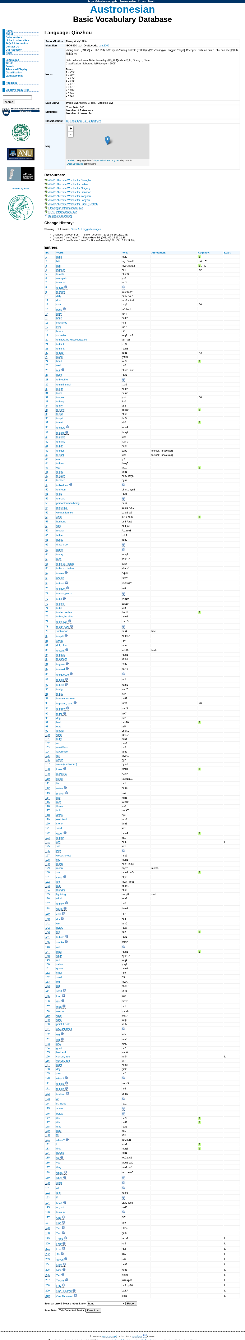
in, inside (61, 1103)
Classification (14, 72)
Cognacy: (203, 252)
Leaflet (70, 160)
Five (58, 1249)
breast (60, 331)
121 (47, 828)
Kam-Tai (82, 121)
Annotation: (158, 252)
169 (47, 1073)
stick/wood (62, 631)
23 (46, 357)
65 (46, 559)
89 (46, 679)
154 (47, 990)
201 (47, 1248)
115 (47, 802)
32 (46, 397)
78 (46, 626)
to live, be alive (64, 616)
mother (60, 530)
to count (60, 1212)
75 (46, 612)
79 (46, 631)
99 (46, 730)
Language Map (14, 75)
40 (46, 437)
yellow (60, 964)
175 (47, 1108)
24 (46, 361)
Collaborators (14, 37)
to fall (59, 714)
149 (47, 960)
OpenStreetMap (75, 164)
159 (47, 1015)
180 (47, 1135)
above (59, 1108)
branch (60, 793)
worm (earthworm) (66, 764)
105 (47, 755)
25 (46, 365)
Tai (89, 121)
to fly (59, 739)
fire (58, 931)
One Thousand (64, 1296)
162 (47, 1034)
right (58, 265)
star (58, 872)
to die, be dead (64, 612)
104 (47, 751)
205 (47, 1269)
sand (59, 828)
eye (58, 467)
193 (47, 1197)
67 (46, 573)
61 (46, 539)
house (59, 539)
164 (47, 1048)
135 (47, 894)
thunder (60, 890)
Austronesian (128, 1)
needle (60, 578)
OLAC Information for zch (62, 212)
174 (47, 1103)
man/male (62, 507)
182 (47, 1144)
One (58, 1217)
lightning (61, 894)
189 (47, 1177)
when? (60, 1078)
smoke (60, 942)
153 (47, 981)
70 (46, 588)
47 (46, 476)
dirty (58, 296)
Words (10, 63)
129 (47, 864)
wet (58, 923)
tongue (60, 397)
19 (46, 335)
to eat (59, 422)
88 (46, 674)
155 (47, 995)
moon (59, 864)
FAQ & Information (17, 43)
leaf (58, 797)
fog (58, 881)
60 (46, 535)
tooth (59, 393)
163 (47, 1044)
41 (46, 446)
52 (46, 498)
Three (59, 1238)
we (58, 1158)
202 (47, 1254)
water (59, 833)
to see (59, 471)
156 (47, 1001)
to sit (59, 493)
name (59, 549)
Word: (60, 252)
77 (46, 621)
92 (46, 698)
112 (47, 788)
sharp (59, 641)
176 (47, 1113)
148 (47, 956)
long (58, 996)
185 (47, 1157)
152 (47, 972)
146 (47, 947)
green (59, 968)
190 (47, 1182)
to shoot (60, 588)
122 (47, 833)
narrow (60, 1011)
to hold (60, 679)
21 (46, 344)
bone (59, 318)
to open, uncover (65, 698)
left (58, 261)
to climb (60, 1094)
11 (46, 300)
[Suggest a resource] (60, 216)
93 (46, 703)
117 (47, 810)
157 (47, 1006)
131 (47, 877)
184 (47, 1152)
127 (47, 855)
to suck (60, 450)
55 (46, 512)
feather (60, 730)
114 (47, 797)
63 (46, 549)
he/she (60, 1152)
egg (58, 726)
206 (47, 1274)
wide (59, 1015)
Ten (58, 1275)
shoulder (61, 335)
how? (59, 1203)
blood (59, 357)
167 (47, 1065)
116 (47, 806)
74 (46, 608)
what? (59, 1172)
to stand (60, 498)
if (57, 1197)
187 (47, 1167)
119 (47, 819)
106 (47, 760)
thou (58, 1148)
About (9, 34)
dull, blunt (61, 645)
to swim (60, 292)
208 (47, 1285)
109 (47, 774)
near (58, 1130)
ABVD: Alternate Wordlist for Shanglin (69, 180)
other (59, 1182)
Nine (59, 1270)
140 (47, 919)
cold (58, 914)
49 (46, 485)
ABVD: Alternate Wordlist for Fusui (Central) (73, 204)
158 (47, 1011)
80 (46, 636)
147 (47, 951)
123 (47, 837)
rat (57, 743)
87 (46, 669)
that (58, 1126)
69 (46, 583)
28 (46, 379)
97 (46, 722)
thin (58, 1001)
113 (47, 793)
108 (47, 769)
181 (47, 1139)
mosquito (61, 774)
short (59, 991)
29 (46, 384)
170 (47, 1078)
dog (58, 718)
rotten (59, 788)
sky (58, 859)
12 (46, 304)
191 (47, 1188)
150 (47, 964)
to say (59, 554)
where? (60, 1140)
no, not (60, 1207)
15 (46, 318)
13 (46, 309)
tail (58, 755)
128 (47, 859)
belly (59, 313)
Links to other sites (17, 40)
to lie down (62, 485)
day (58, 1069)
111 (47, 783)
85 (46, 659)
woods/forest (63, 855)
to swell (60, 669)
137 (47, 903)
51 (46, 493)
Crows (142, 1)
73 (46, 603)
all (57, 1188)
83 (46, 650)
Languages (12, 60)
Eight (59, 1264)
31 (46, 393)
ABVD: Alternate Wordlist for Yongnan (69, 196)
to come (60, 282)
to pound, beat (64, 703)
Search (10, 66)
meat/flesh (62, 747)
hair (58, 370)
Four (59, 1244)
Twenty (60, 1280)
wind (59, 898)
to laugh (60, 401)
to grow (60, 664)
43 (46, 459)
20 (46, 339)
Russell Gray (137, 1336)
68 (46, 578)
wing (59, 734)
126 (47, 851)
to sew (60, 573)
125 (47, 846)
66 (46, 563)
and (58, 1192)
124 (47, 842)
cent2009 (104, 45)
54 (46, 507)
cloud (59, 877)
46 (46, 471)
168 (47, 1069)
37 (46, 422)
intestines (61, 322)
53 (46, 503)
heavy (59, 927)
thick (59, 1006)
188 (47, 1172)
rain (58, 885)
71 (46, 593)
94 (46, 708)
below (59, 1113)
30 (46, 389)
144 (47, 936)
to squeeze (62, 674)
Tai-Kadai (71, 121)
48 (46, 480)
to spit (59, 414)
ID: (47, 252)
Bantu (151, 1)
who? (59, 1178)
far (57, 1135)
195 (47, 1207)
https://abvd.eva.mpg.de (102, 1)
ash (58, 947)
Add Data (11, 82)
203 (47, 1259)
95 (46, 713)
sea (58, 842)
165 (47, 1052)
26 (46, 370)
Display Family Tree (17, 89)
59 (46, 530)
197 (47, 1217)
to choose (62, 659)
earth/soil (61, 819)
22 (46, 352)
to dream (61, 489)
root (58, 802)
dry (58, 919)
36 (46, 414)
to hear (60, 463)
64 (46, 554)
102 (47, 743)
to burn (60, 937)
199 (47, 1238)
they (58, 1167)
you (58, 1162)
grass (59, 815)
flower (59, 806)
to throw (60, 708)
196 (47, 1212)
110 (47, 778)
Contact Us (12, 46)
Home (9, 30)
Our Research (14, 49)
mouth (60, 389)
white (59, 956)
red (58, 960)
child (59, 517)
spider (59, 778)
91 (46, 693)
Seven (60, 1259)
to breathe (62, 379)
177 (47, 1118)
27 (46, 374)
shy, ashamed (64, 1029)
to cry (59, 405)
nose (59, 374)
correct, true (63, 1056)
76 (46, 616)
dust (58, 300)
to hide (60, 1083)
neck (59, 365)
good (59, 1048)
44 (46, 463)
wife (58, 526)
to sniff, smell (63, 384)
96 (46, 718)
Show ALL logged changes (86, 229)
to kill (59, 608)
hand (59, 256)
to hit (59, 599)
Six (58, 1254)
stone (59, 823)
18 (46, 331)
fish (58, 783)
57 (46, 521)
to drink (60, 437)
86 (46, 663)
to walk (60, 274)
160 (47, 1024)
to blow (60, 903)
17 (46, 327)
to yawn (60, 476)
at (57, 1099)
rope (58, 559)
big (58, 981)
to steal (60, 603)
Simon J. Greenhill (109, 1336)
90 (46, 689)
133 (47, 885)
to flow (60, 837)
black (59, 951)
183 (47, 1148)
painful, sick (63, 1024)
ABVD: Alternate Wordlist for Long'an (69, 200)
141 (47, 923)
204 (47, 1264)
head (59, 361)
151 (47, 968)
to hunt (60, 583)
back (59, 309)
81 (46, 641)
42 (46, 450)
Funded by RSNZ (21, 188)
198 (47, 1227)
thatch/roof (62, 544)
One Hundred (64, 1291)
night (59, 1065)
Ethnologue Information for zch (65, 208)
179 (47, 1130)
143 (47, 931)
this (58, 1118)
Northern (96, 121)
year (58, 1073)
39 (46, 432)
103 (47, 747)
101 (47, 739)
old (58, 1034)
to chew (60, 427)
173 (47, 1099)
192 (47, 1192)
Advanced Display (17, 69)
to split (60, 636)
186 (47, 1162)
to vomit (60, 409)
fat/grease (62, 751)
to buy (59, 693)
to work (60, 650)
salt (58, 846)
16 (46, 322)
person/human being (68, 503)
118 (47, 815)
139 (47, 913)
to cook (60, 432)
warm (59, 908)
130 (47, 872)
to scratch (62, 621)
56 (46, 517)
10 (46, 296)
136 (47, 898)
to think (60, 344)
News (9, 52)
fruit (58, 810)
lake (58, 851)
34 (46, 405)
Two (58, 1228)
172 (47, 1093)
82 (46, 645)
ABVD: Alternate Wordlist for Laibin (68, 184)
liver (58, 327)
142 (47, 927)
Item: (125, 252)
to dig (59, 689)
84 (46, 654)
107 (47, 764)
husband (61, 521)
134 (47, 890)
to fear (60, 352)
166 (47, 1056)
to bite (59, 446)
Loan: (227, 252)
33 (46, 401)
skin (58, 304)
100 (47, 734)
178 (47, 1126)
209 (47, 1290)
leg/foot (60, 270)
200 (47, 1243)
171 (47, 1083)
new (58, 1044)
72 (46, 598)
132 (47, 881)
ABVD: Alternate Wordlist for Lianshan (69, 192)
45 (46, 467)
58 (46, 526)
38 (46, 427)
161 (47, 1029)
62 (46, 544)
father (59, 535)
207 (47, 1280)
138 (47, 908)
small (59, 972)
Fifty (58, 1285)
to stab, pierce (64, 593)
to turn (60, 287)
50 (46, 489)
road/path (61, 278)
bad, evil (61, 1052)
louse (59, 769)
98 (46, 726)
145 (47, 942)
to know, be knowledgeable (71, 339)
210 (47, 1295)
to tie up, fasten (65, 563)
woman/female (64, 512)
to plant (60, 654)
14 (46, 313)
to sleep (60, 480)
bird (58, 722)
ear (58, 459)
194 (47, 1202)
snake (59, 760)
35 (46, 409)
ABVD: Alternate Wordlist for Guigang (69, 188)
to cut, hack (62, 627)
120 (47, 823)
